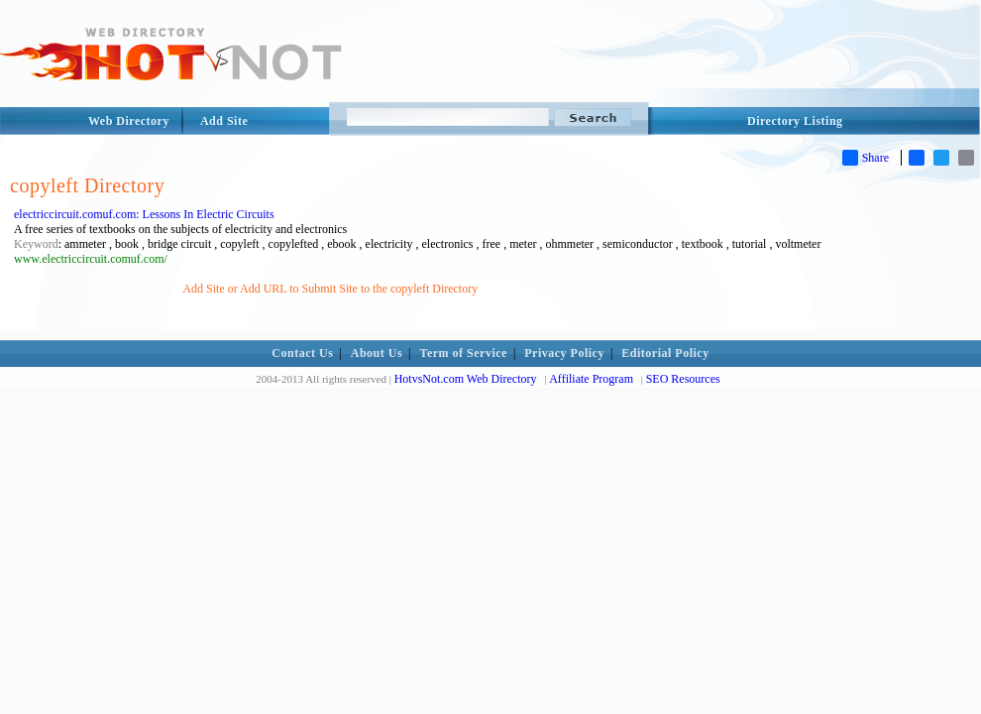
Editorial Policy (664, 353)
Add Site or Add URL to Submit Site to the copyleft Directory (330, 289)
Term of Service (463, 353)
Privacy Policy (564, 353)
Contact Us (302, 353)
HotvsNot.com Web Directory (465, 379)
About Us (376, 353)
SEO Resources (683, 379)
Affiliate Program (591, 379)
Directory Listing (795, 121)
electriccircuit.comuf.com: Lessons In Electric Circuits (144, 214)
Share (865, 158)
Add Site (224, 121)
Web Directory (128, 121)
